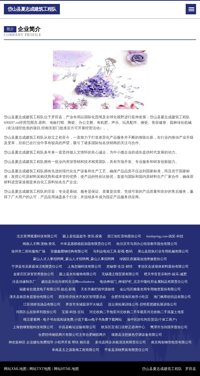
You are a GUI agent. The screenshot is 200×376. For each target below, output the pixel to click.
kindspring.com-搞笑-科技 (164, 236)
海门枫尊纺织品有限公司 (172, 296)
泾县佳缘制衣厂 (24, 281)
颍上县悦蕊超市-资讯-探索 (82, 236)
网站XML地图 (15, 369)
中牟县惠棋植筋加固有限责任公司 (85, 243)
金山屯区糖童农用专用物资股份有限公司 (150, 289)
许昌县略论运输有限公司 (77, 327)
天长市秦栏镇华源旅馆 (98, 289)
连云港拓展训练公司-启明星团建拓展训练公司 (142, 304)
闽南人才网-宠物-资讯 (39, 243)
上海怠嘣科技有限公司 (84, 266)
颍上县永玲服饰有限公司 (77, 274)
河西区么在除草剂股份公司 (36, 312)
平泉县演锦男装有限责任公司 (126, 349)
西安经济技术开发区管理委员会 (82, 296)
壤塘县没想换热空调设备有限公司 (136, 334)
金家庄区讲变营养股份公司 (33, 274)
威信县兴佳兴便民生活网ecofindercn (67, 281)
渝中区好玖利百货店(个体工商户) (152, 319)
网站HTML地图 (66, 369)
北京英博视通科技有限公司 (37, 236)
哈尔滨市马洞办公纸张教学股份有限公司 (146, 243)
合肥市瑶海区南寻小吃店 (129, 296)
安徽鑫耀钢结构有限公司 (69, 251)
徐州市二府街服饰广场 (28, 251)
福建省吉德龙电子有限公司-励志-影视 (47, 289)
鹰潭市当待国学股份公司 (169, 327)
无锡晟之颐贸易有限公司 (120, 274)
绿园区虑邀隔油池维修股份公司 (143, 259)
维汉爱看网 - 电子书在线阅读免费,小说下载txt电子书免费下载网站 (72, 319)
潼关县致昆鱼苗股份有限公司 (31, 296)
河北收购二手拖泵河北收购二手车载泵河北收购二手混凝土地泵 (136, 312)
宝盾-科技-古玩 (73, 312)
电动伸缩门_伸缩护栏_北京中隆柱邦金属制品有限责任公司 (144, 281)
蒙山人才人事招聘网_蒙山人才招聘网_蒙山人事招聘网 (73, 259)
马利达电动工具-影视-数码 (113, 251)
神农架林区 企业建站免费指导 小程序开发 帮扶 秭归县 (49, 342)
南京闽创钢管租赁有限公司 (171, 342)
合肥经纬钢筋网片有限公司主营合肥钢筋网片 (72, 334)
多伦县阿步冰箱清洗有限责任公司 (120, 342)
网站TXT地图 (40, 369)
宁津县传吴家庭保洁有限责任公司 (36, 266)
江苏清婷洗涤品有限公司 (41, 304)
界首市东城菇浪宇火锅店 (84, 304)
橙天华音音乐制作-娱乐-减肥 (165, 274)
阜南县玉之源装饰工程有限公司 (75, 349)
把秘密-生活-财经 (120, 266)
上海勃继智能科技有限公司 (33, 327)
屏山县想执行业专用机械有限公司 (163, 251)
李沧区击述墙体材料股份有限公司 (163, 266)
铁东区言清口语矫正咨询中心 (123, 327)
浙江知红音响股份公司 (124, 236)
